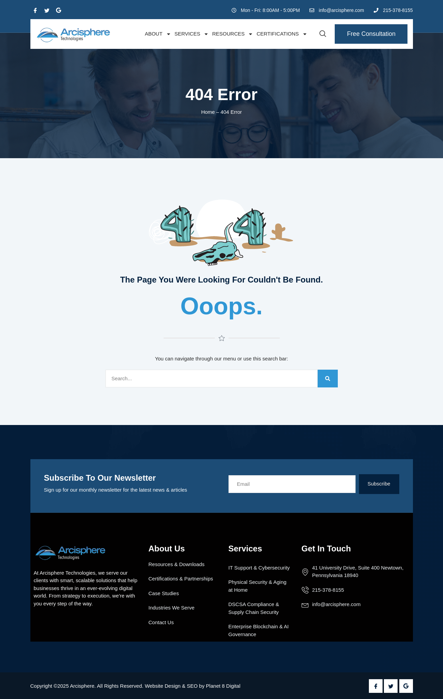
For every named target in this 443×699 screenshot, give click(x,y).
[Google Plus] (59, 10)
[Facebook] (35, 10)
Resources (232, 34)
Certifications (282, 34)
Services (192, 34)
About (158, 34)
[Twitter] (47, 10)
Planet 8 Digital (223, 686)
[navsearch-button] (323, 34)
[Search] (328, 379)
